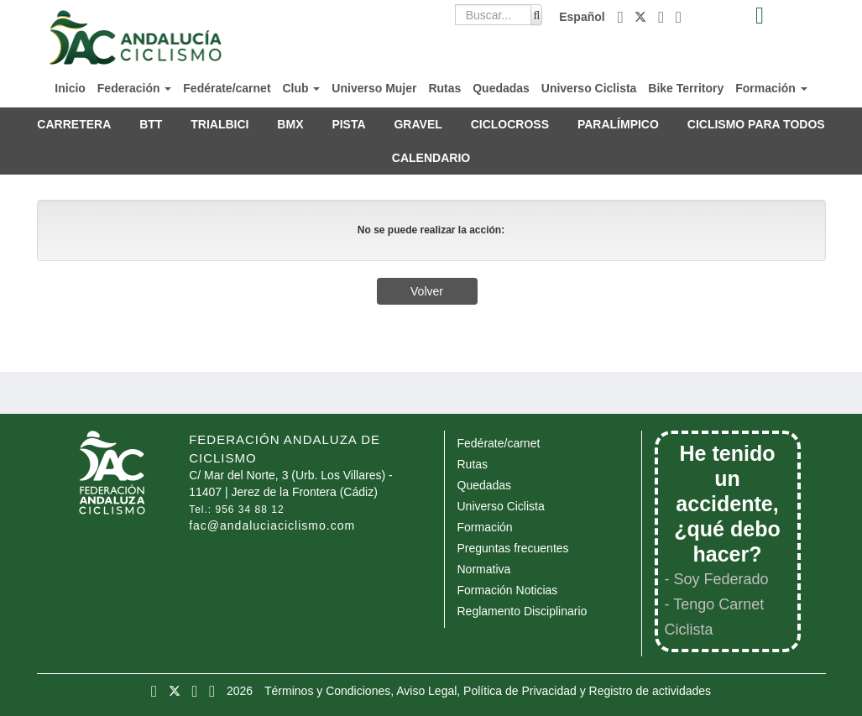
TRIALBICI (219, 124)
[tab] (760, 16)
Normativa (484, 569)
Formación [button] (771, 88)
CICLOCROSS (510, 124)
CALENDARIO (431, 158)
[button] (622, 17)
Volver (426, 291)
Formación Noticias (507, 590)
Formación (485, 527)
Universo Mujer (374, 88)
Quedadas (501, 88)
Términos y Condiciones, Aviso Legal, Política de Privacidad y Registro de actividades (487, 691)
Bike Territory (686, 88)
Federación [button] (134, 88)
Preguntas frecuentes (513, 548)
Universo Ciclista (589, 88)
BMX (290, 124)
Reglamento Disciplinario (522, 611)
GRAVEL (417, 124)
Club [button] (301, 88)
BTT (150, 124)
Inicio (70, 88)
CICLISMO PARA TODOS (756, 124)
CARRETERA (74, 124)
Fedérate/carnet (226, 88)
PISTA (348, 124)
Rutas (444, 88)
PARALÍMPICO (618, 124)
